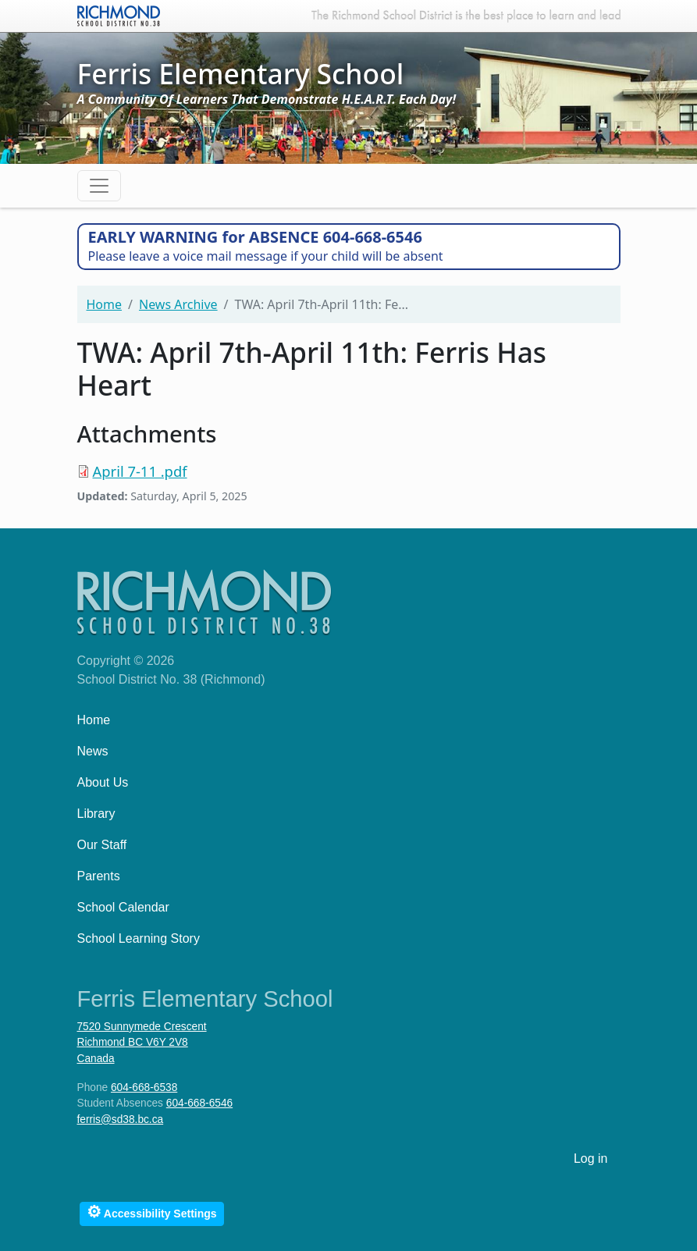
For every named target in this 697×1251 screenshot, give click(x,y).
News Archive (178, 304)
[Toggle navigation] (99, 185)
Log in (591, 1158)
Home (105, 304)
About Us (103, 782)
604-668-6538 (144, 1087)
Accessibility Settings (152, 1212)
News (92, 751)
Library (96, 813)
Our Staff (102, 844)
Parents (98, 876)
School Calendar (123, 907)
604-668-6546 (199, 1103)
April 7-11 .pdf (140, 471)
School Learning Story (138, 938)
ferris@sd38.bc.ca (120, 1119)
